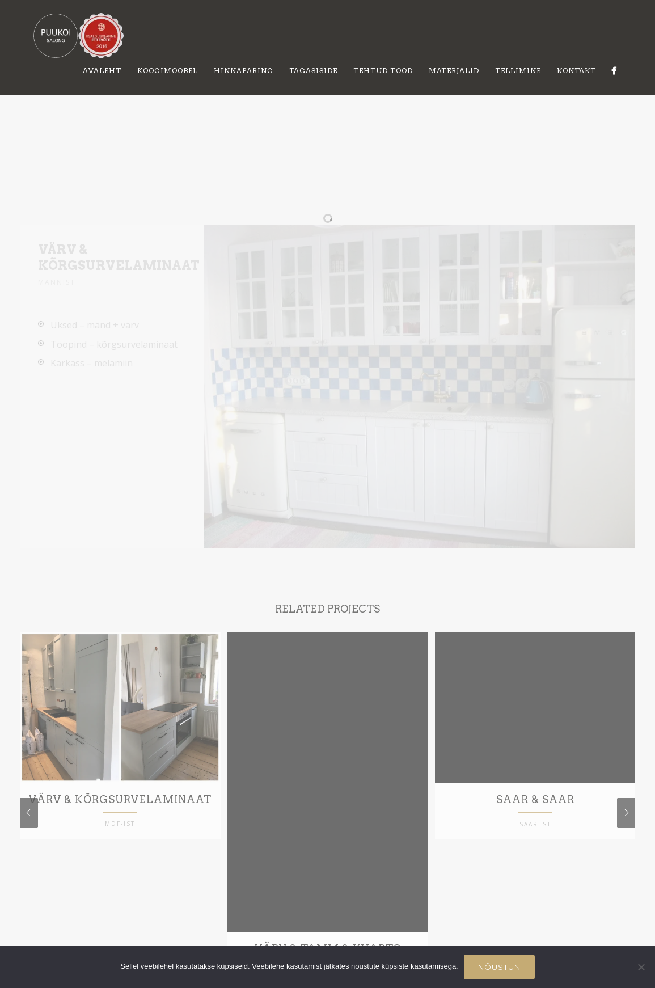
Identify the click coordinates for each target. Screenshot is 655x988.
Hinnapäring (243, 70)
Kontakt (576, 70)
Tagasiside (313, 70)
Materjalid (454, 70)
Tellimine (518, 70)
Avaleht (102, 70)
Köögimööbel (167, 70)
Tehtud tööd (383, 70)
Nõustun (499, 967)
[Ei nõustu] (640, 967)
